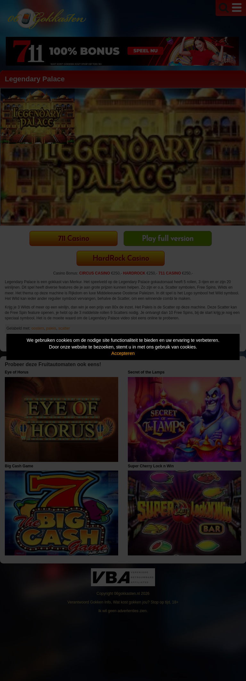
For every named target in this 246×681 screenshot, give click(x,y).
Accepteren (123, 353)
